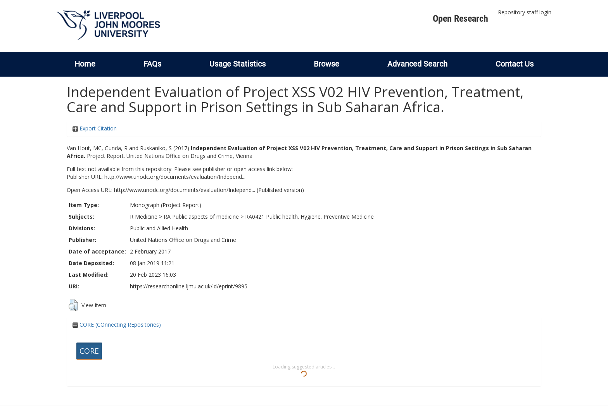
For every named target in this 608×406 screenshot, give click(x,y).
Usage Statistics (237, 64)
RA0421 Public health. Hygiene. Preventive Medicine (309, 216)
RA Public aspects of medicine (201, 216)
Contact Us (515, 64)
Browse (326, 64)
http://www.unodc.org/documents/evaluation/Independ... (174, 176)
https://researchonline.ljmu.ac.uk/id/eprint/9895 (188, 286)
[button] (73, 305)
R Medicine (143, 216)
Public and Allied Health (159, 228)
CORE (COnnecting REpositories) (117, 324)
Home (84, 64)
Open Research (460, 18)
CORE (89, 351)
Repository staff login (524, 12)
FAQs (152, 64)
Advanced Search (417, 64)
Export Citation (95, 128)
